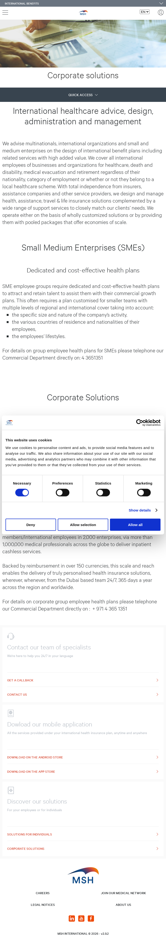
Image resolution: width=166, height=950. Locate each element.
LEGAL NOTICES (43, 904)
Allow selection (83, 524)
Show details (140, 510)
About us (123, 904)
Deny (30, 524)
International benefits (22, 3)
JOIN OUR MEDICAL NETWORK (123, 893)
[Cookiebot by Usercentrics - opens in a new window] (140, 422)
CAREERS (43, 893)
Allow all (135, 524)
